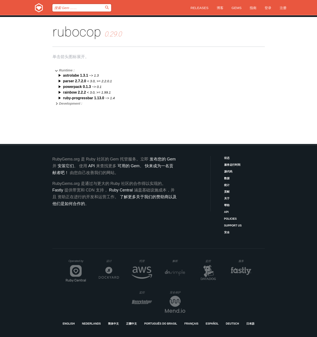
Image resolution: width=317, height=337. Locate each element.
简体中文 (113, 323)
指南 (253, 8)
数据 (227, 178)
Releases (199, 8)
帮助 (227, 205)
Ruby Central (121, 190)
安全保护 (177, 292)
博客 (220, 8)
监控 (211, 261)
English (69, 323)
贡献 (227, 191)
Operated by (77, 262)
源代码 (228, 171)
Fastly (57, 190)
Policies (230, 218)
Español (212, 323)
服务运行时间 (232, 164)
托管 (145, 261)
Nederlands (91, 323)
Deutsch (232, 323)
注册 (283, 8)
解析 (178, 261)
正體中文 (131, 323)
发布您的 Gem (163, 159)
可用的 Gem (128, 166)
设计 (112, 261)
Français (191, 323)
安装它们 (66, 166)
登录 (268, 8)
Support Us (233, 225)
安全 (227, 232)
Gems (237, 8)
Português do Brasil (160, 323)
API (226, 212)
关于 (227, 198)
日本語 (250, 323)
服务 (244, 261)
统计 (227, 185)
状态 (227, 158)
